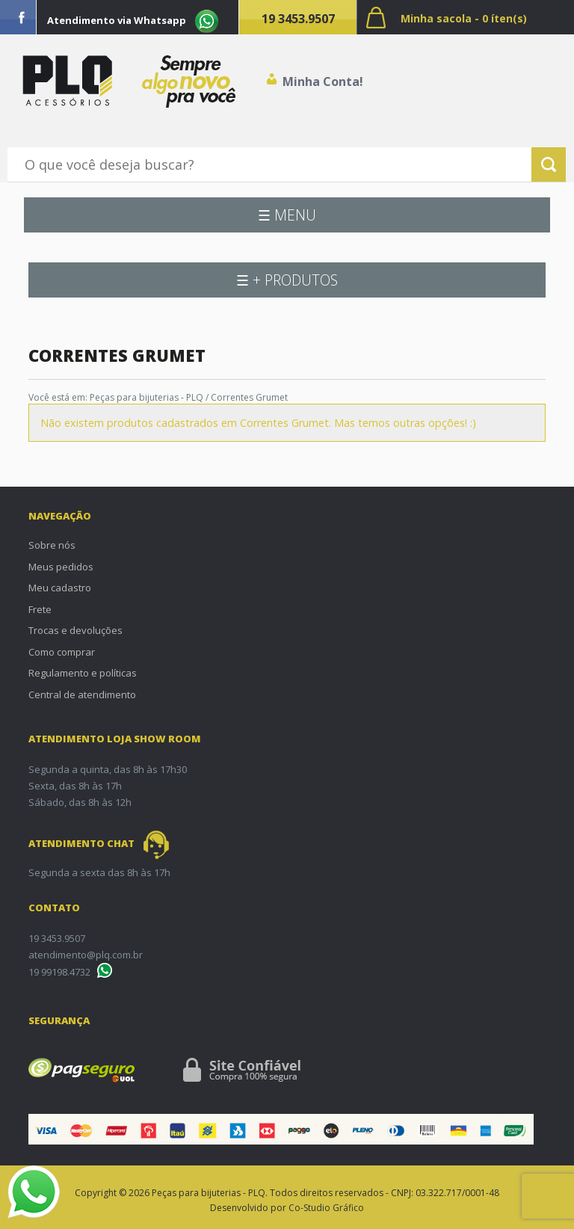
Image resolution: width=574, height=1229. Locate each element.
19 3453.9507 (298, 18)
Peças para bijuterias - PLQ (146, 397)
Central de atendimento (82, 694)
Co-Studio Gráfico (326, 1207)
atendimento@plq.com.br (85, 954)
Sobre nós (51, 545)
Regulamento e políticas (82, 673)
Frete (40, 609)
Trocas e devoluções (75, 630)
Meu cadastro (59, 587)
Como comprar (61, 652)
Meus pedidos (60, 566)
